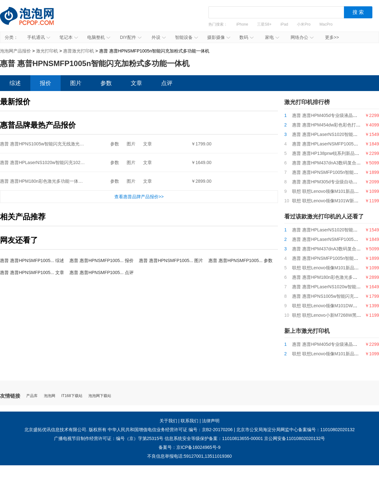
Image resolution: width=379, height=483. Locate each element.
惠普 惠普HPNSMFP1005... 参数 (240, 260)
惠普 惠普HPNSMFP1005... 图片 (171, 260)
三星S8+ (264, 24)
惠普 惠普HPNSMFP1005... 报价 (101, 260)
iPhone (242, 24)
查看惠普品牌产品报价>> (139, 196)
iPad (284, 24)
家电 (272, 37)
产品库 (32, 396)
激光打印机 (47, 50)
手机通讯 (38, 37)
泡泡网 (49, 396)
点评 (166, 83)
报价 (45, 83)
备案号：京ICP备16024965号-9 (189, 447)
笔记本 (68, 37)
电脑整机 (98, 37)
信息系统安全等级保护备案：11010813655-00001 (214, 438)
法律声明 (211, 420)
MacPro (326, 24)
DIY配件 (130, 37)
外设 (159, 37)
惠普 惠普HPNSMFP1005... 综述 (32, 260)
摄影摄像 (218, 37)
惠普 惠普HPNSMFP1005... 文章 (32, 272)
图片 (75, 83)
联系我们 (189, 420)
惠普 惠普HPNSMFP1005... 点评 (101, 272)
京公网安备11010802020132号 (294, 438)
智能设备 (186, 37)
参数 (106, 83)
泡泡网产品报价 (33, 20)
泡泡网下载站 (99, 396)
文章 (136, 83)
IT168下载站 (71, 396)
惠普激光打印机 (78, 50)
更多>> (332, 37)
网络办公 (302, 37)
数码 (246, 37)
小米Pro (303, 24)
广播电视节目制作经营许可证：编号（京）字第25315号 (109, 438)
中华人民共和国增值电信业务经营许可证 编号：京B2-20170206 (170, 429)
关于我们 (168, 420)
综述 (15, 83)
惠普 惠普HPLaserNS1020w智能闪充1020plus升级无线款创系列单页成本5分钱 (77, 162)
